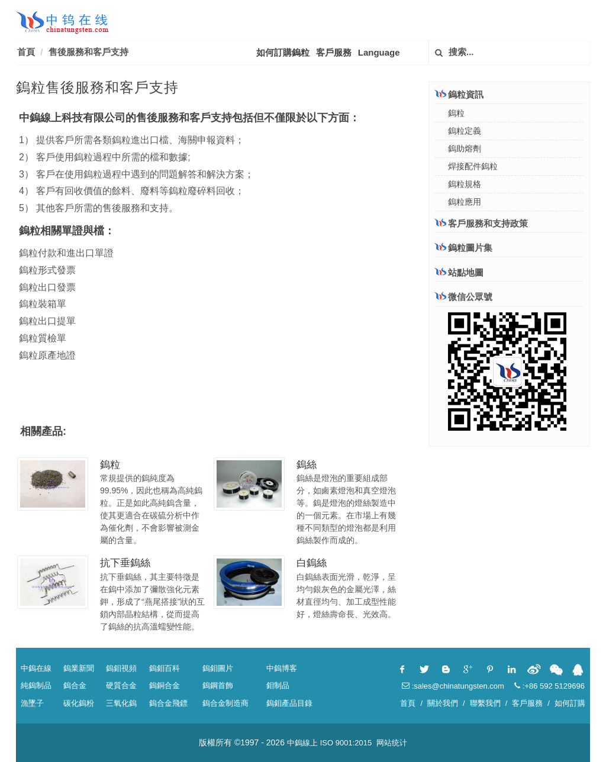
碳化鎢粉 (78, 703)
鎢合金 (74, 685)
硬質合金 (121, 685)
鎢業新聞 (78, 668)
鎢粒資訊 (459, 94)
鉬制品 (277, 685)
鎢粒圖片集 (463, 248)
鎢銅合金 (164, 685)
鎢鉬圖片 (217, 668)
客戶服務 (334, 52)
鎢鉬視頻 (121, 668)
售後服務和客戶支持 (88, 52)
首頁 (26, 52)
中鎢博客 (281, 668)
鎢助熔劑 (464, 148)
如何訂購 (570, 703)
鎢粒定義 (464, 130)
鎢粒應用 (464, 201)
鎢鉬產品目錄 (289, 703)
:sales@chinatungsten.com (453, 686)
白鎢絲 (311, 563)
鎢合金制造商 (225, 703)
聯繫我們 (485, 703)
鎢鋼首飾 (217, 685)
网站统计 (391, 742)
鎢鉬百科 (164, 668)
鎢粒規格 (464, 184)
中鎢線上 (302, 742)
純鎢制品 (36, 685)
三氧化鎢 (121, 703)
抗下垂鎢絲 (125, 563)
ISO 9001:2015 (346, 742)
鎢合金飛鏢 (168, 703)
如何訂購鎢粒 (283, 52)
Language (379, 52)
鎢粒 (110, 464)
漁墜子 (32, 703)
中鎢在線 (36, 668)
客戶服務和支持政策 (481, 223)
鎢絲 (306, 464)
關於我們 (442, 703)
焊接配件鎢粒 (473, 166)
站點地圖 (459, 272)
